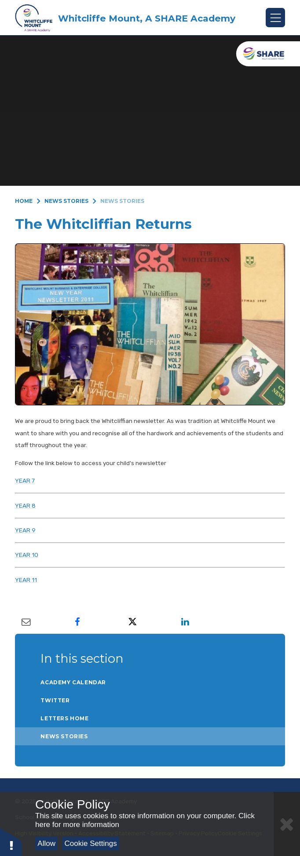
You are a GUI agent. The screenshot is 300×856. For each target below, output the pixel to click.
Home (24, 201)
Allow (46, 843)
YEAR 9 (25, 530)
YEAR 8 (25, 505)
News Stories (66, 201)
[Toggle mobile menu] (275, 17)
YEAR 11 (26, 579)
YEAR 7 (25, 480)
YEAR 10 (26, 554)
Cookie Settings (91, 843)
